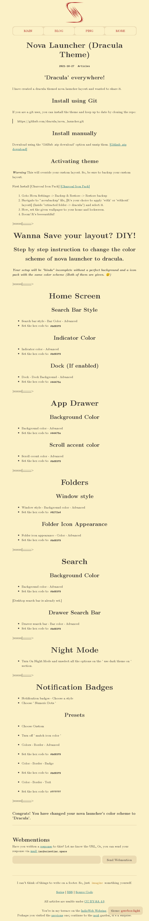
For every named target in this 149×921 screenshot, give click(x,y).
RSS (70, 890)
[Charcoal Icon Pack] (75, 186)
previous (57, 914)
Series (60, 890)
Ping (89, 30)
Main (28, 30)
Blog (59, 30)
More (120, 30)
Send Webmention (119, 858)
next (96, 914)
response (46, 845)
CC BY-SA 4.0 (94, 900)
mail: (33, 849)
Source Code (84, 890)
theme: (125, 910)
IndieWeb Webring (94, 909)
